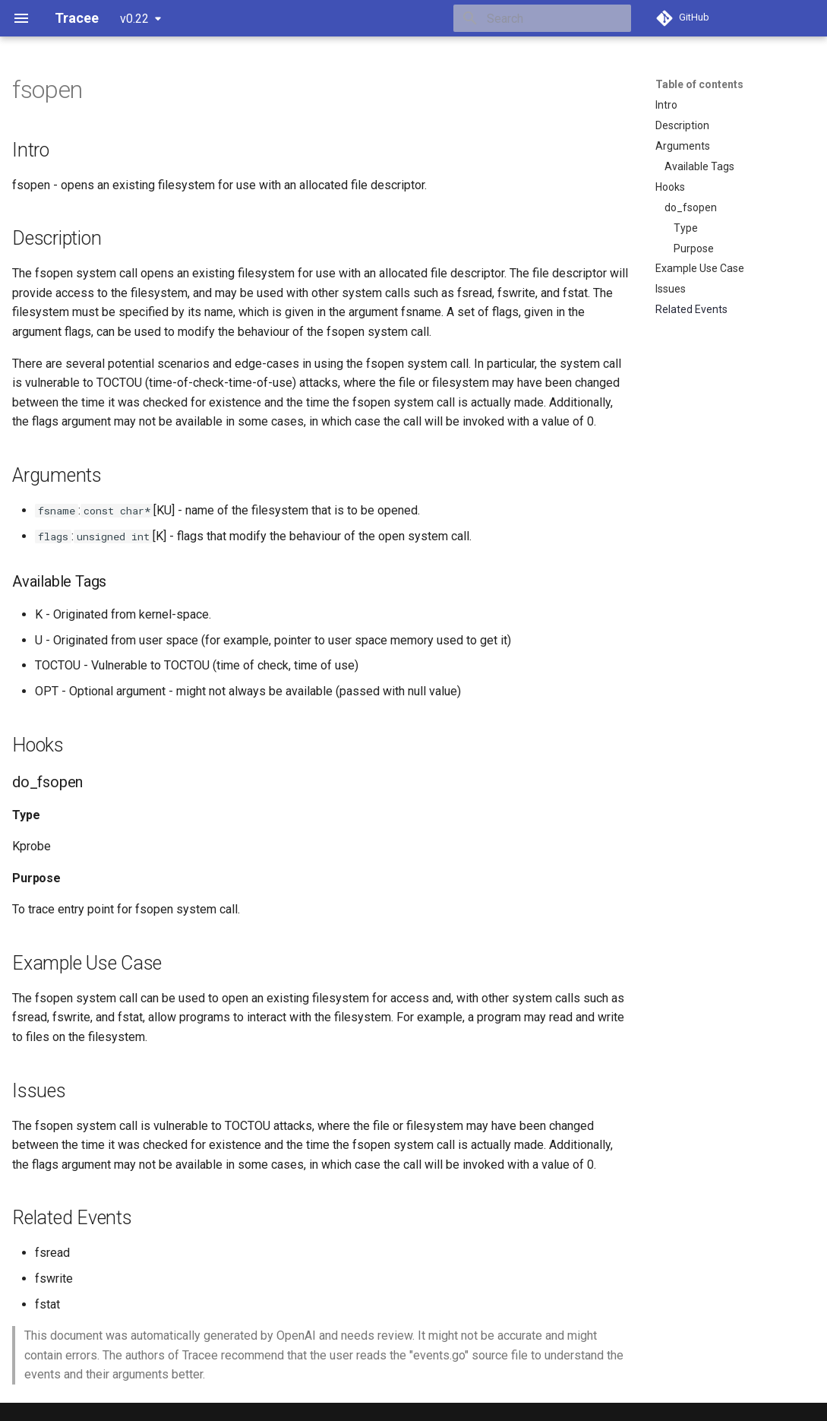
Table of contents (699, 84)
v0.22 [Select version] (134, 18)
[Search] (542, 18)
